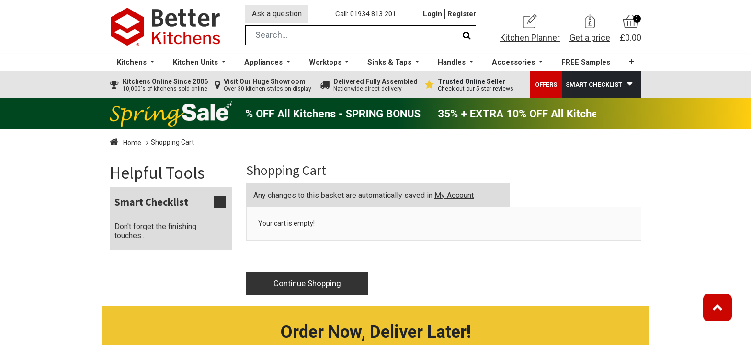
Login (432, 14)
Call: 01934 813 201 (365, 14)
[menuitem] (585, 62)
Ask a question (277, 13)
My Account (454, 195)
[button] (631, 62)
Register (461, 14)
